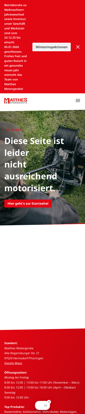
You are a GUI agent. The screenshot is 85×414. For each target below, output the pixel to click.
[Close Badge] (49, 402)
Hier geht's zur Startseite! (28, 203)
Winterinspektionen (51, 47)
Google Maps (13, 363)
